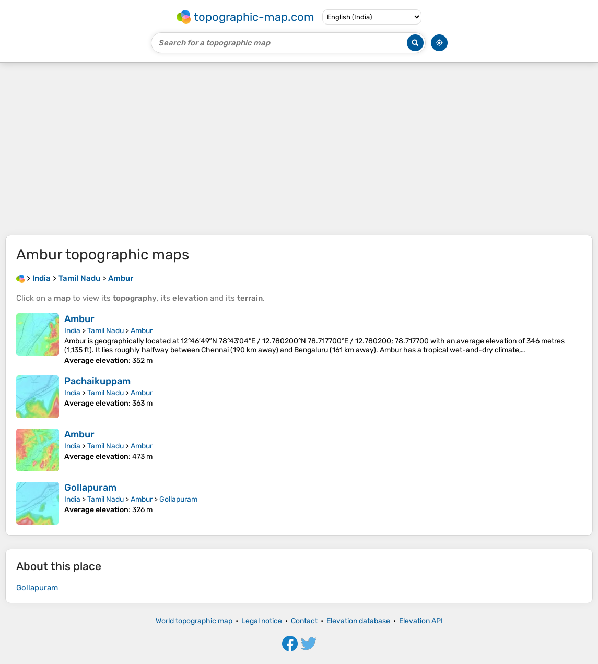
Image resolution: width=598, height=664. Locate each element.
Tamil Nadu (105, 330)
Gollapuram (90, 487)
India (72, 330)
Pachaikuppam (97, 381)
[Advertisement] (299, 149)
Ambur (79, 319)
